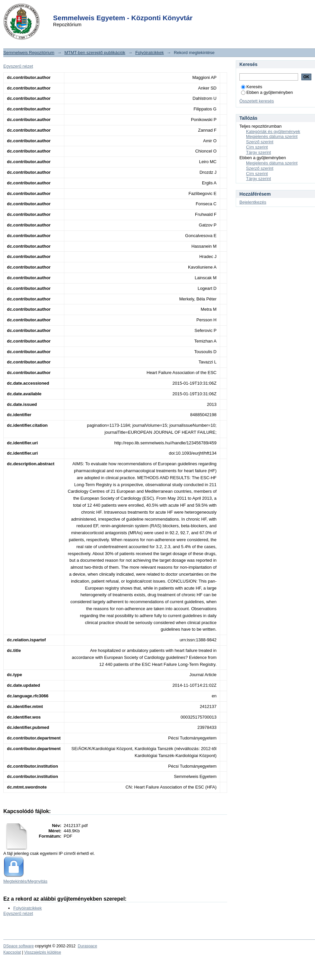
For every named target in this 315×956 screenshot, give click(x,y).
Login (145, 9)
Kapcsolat (12, 952)
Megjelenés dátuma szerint (271, 136)
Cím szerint (257, 147)
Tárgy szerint (258, 152)
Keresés (251, 86)
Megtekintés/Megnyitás (25, 881)
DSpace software (18, 946)
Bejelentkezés (252, 202)
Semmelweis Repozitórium (28, 52)
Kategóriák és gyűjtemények (273, 131)
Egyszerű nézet (18, 66)
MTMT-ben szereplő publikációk (94, 52)
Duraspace (87, 946)
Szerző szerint (259, 141)
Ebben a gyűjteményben (267, 92)
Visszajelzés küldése (42, 952)
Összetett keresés (256, 100)
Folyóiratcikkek (149, 52)
